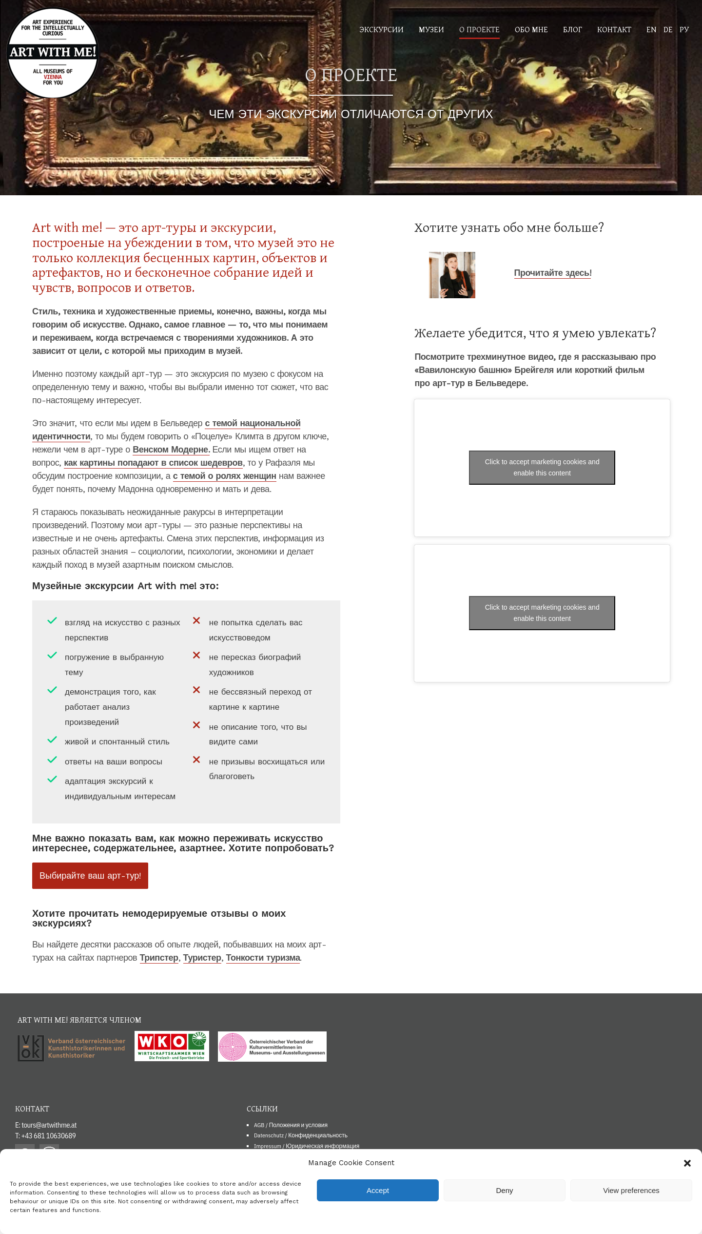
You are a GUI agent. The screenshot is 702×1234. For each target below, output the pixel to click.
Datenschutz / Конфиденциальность (301, 1135)
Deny (504, 1190)
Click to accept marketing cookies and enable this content (542, 467)
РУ (684, 29)
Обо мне (531, 29)
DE (668, 29)
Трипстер (159, 957)
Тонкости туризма (263, 957)
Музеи (431, 29)
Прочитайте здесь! (552, 272)
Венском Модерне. (171, 449)
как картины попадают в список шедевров (153, 462)
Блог (572, 29)
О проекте (479, 29)
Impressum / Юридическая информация (306, 1146)
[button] (687, 1163)
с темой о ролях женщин (224, 476)
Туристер (202, 957)
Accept (378, 1190)
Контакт (614, 29)
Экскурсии (381, 29)
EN (651, 29)
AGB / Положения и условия (291, 1125)
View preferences (631, 1190)
